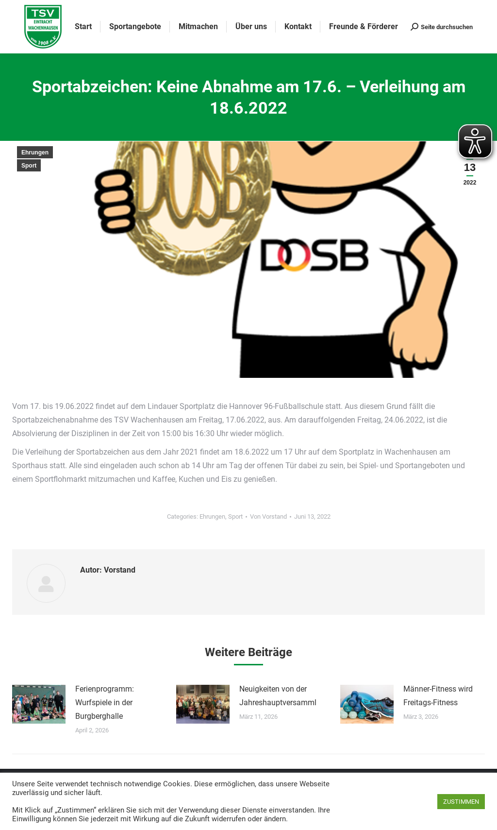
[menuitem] (83, 27)
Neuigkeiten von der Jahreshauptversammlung (284, 695)
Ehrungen (35, 152)
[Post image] (39, 704)
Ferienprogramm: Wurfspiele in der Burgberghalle (104, 702)
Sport (28, 165)
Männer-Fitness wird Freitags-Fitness (438, 695)
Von (268, 516)
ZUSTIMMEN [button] (461, 801)
